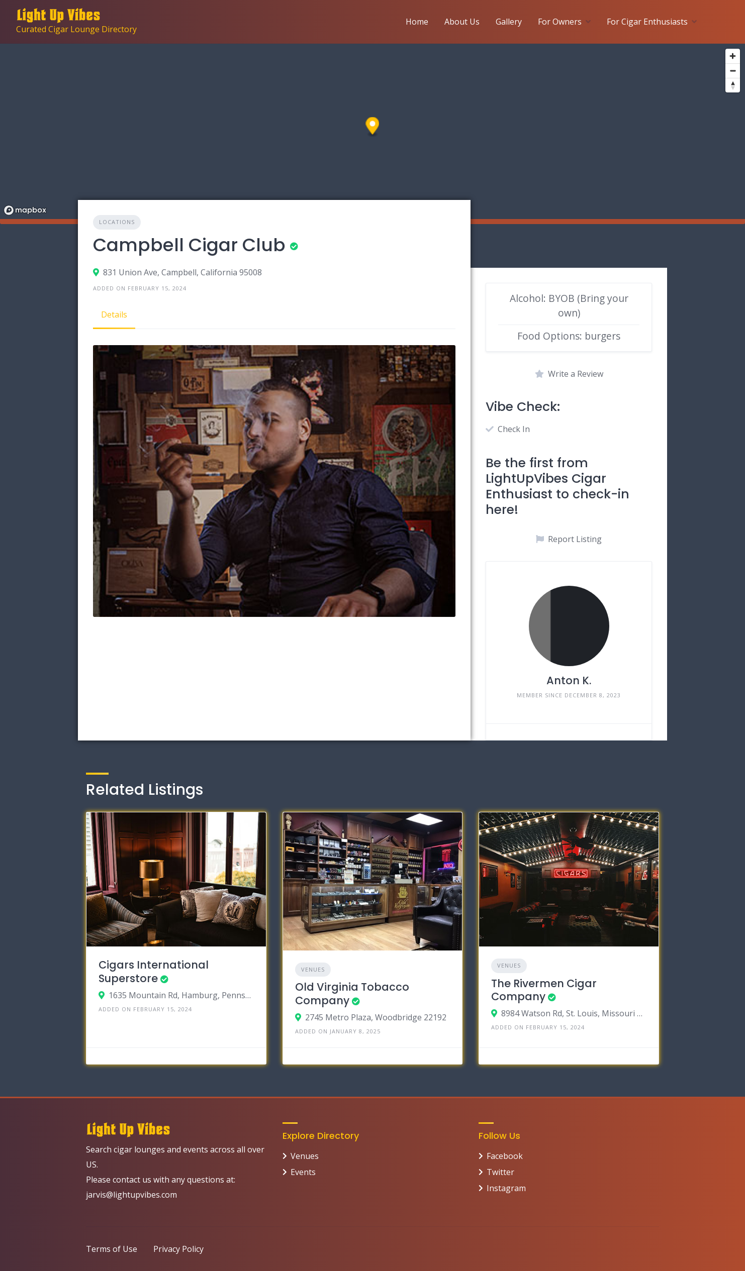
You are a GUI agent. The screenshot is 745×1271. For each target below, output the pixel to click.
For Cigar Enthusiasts (647, 21)
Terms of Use (111, 1248)
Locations (117, 222)
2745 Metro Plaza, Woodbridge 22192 (375, 1017)
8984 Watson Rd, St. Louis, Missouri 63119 (573, 1013)
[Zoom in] (732, 56)
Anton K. (568, 680)
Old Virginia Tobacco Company (352, 993)
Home (417, 21)
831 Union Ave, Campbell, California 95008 (182, 272)
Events (303, 1172)
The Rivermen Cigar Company (544, 990)
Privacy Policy (178, 1248)
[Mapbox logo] (25, 210)
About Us (462, 21)
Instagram (506, 1188)
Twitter (500, 1172)
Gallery (509, 21)
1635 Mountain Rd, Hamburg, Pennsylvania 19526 (181, 995)
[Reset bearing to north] (732, 85)
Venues (313, 969)
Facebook (505, 1155)
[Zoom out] (732, 70)
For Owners (560, 21)
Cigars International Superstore (154, 971)
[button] (373, 127)
